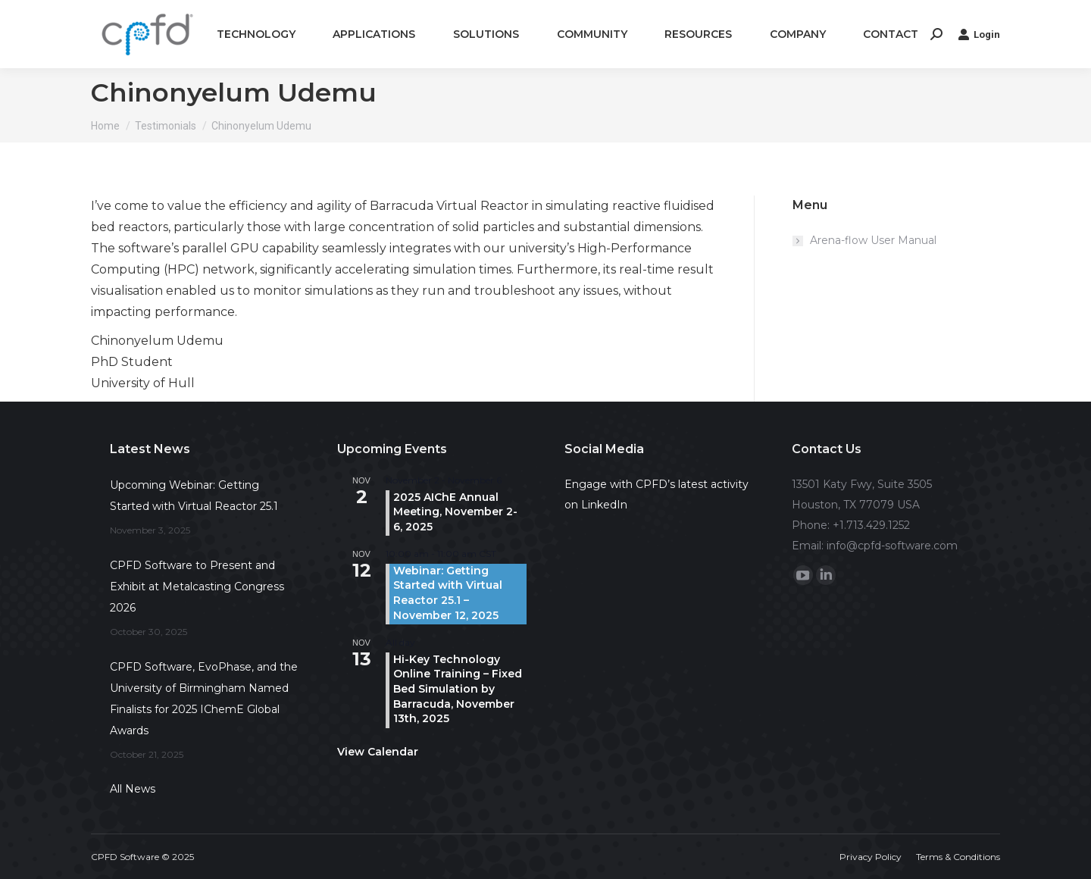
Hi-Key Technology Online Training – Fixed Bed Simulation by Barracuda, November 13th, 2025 (457, 688)
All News (132, 789)
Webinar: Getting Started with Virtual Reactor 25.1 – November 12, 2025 (447, 593)
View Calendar (377, 752)
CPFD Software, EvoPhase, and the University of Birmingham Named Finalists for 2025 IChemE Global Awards (204, 698)
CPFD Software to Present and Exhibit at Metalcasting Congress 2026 (197, 586)
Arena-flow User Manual (873, 240)
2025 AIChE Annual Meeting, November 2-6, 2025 (455, 511)
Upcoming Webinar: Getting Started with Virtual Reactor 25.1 (194, 495)
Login (979, 34)
